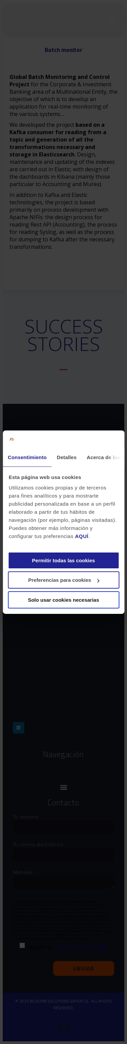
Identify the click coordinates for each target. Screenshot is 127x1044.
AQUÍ (81, 536)
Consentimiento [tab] (27, 457)
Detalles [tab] (67, 457)
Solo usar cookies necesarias (63, 600)
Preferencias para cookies (63, 580)
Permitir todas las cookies (63, 560)
